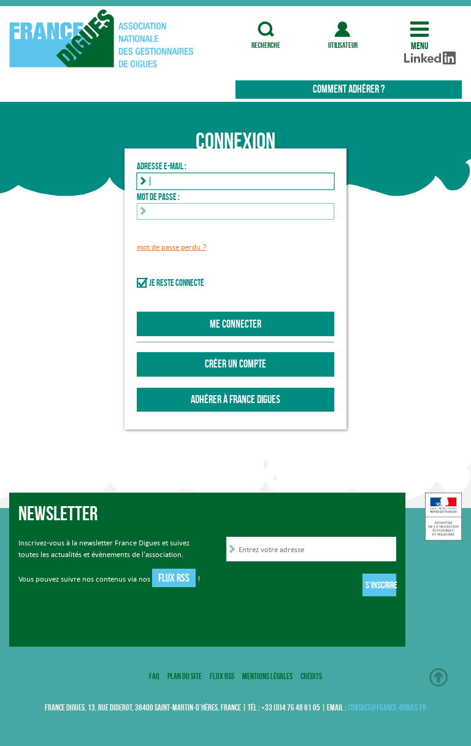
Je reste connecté (176, 283)
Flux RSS (174, 578)
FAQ (154, 676)
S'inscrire (381, 585)
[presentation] (319, 587)
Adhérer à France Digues (235, 399)
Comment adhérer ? (349, 89)
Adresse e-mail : (161, 166)
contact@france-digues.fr (387, 707)
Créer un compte (235, 364)
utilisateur (342, 29)
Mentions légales (267, 676)
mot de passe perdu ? (171, 247)
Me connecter (235, 324)
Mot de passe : (158, 197)
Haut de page (438, 677)
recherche (266, 29)
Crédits (311, 676)
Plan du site (184, 676)
